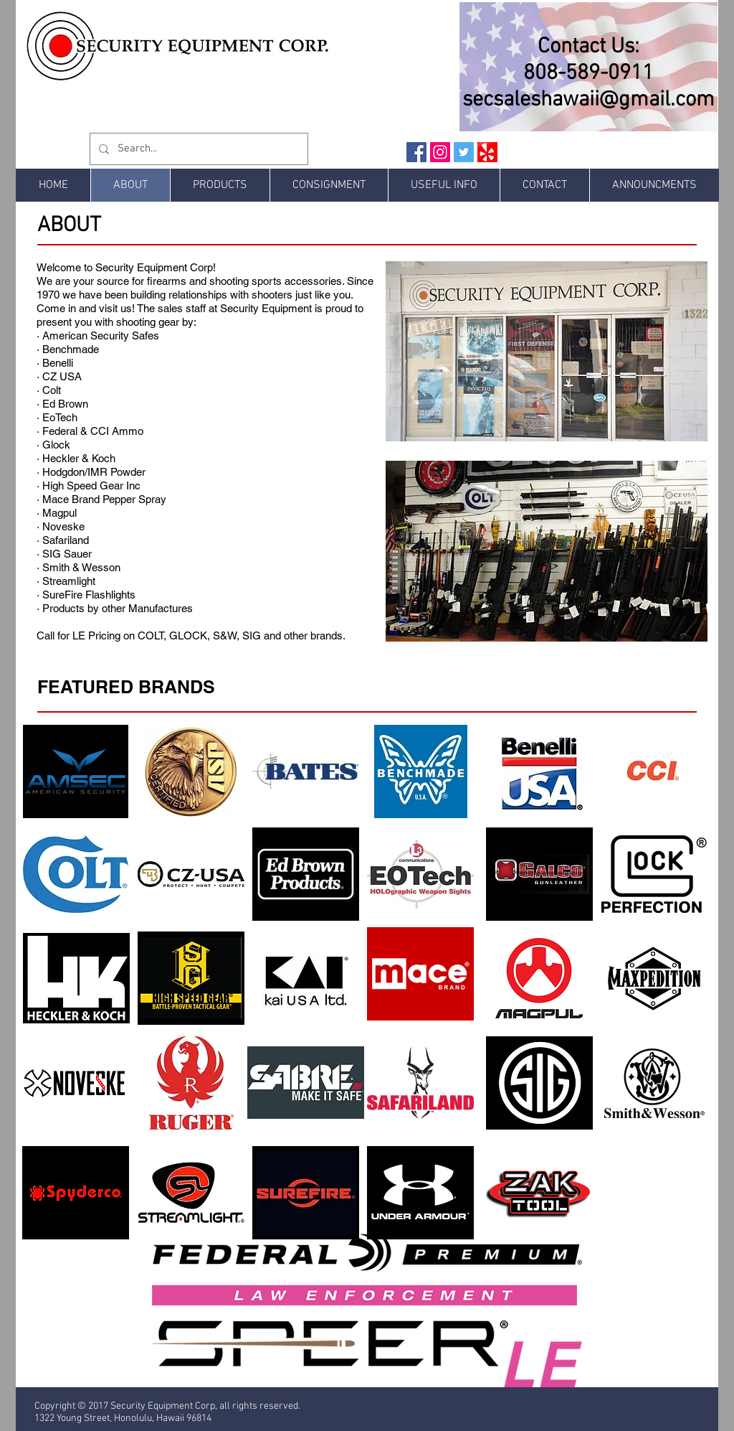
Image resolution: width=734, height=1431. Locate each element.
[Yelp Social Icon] (487, 152)
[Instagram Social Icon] (440, 152)
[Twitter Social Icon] (464, 152)
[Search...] (197, 148)
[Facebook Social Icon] (416, 152)
